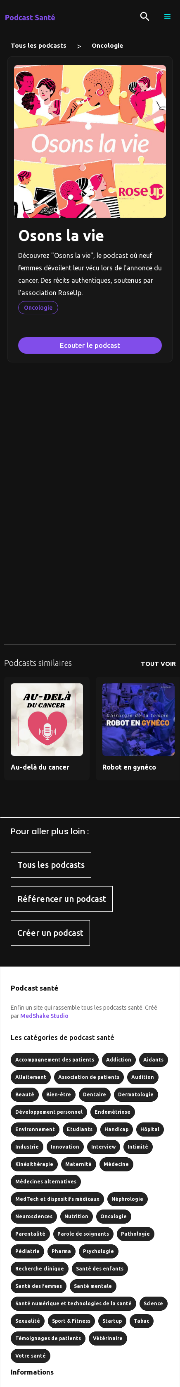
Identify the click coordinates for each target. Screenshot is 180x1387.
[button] (167, 16)
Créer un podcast (50, 933)
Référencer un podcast (61, 899)
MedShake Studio (44, 1016)
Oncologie (107, 45)
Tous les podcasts (38, 45)
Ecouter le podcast (90, 345)
